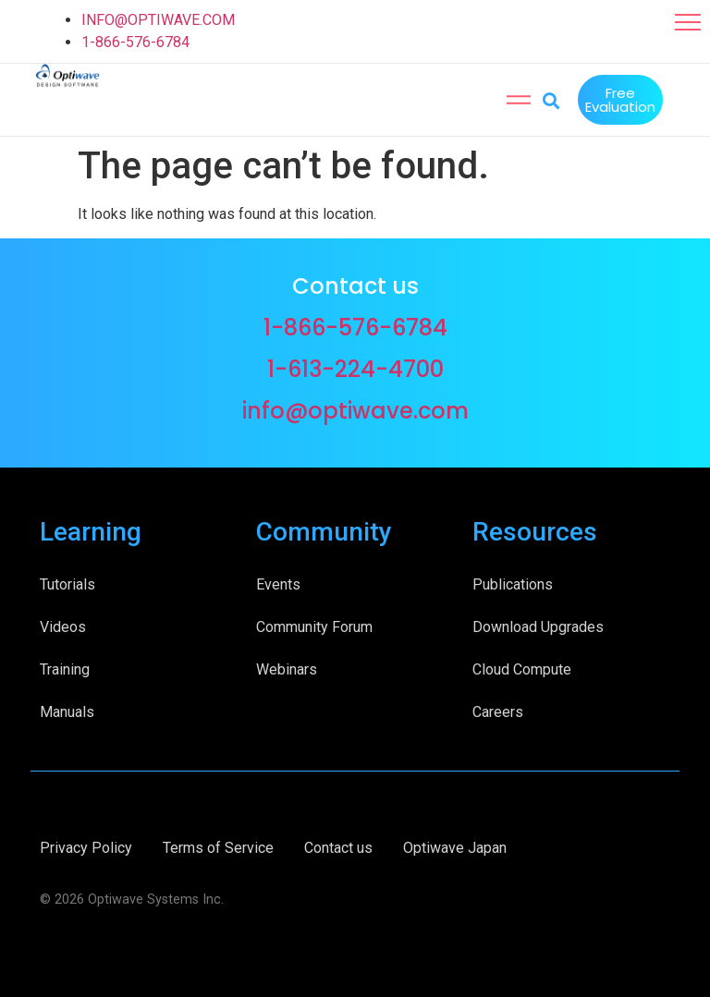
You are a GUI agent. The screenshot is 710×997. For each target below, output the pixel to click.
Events (278, 582)
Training (65, 667)
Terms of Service (218, 846)
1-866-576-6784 (135, 42)
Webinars (286, 667)
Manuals (67, 710)
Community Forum (314, 625)
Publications (512, 582)
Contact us (338, 846)
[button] (688, 22)
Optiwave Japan (455, 846)
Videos (63, 625)
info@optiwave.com (355, 409)
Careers (497, 710)
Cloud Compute (521, 667)
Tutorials (67, 582)
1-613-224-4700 (355, 367)
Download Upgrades (538, 625)
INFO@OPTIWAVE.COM (158, 20)
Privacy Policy (86, 846)
